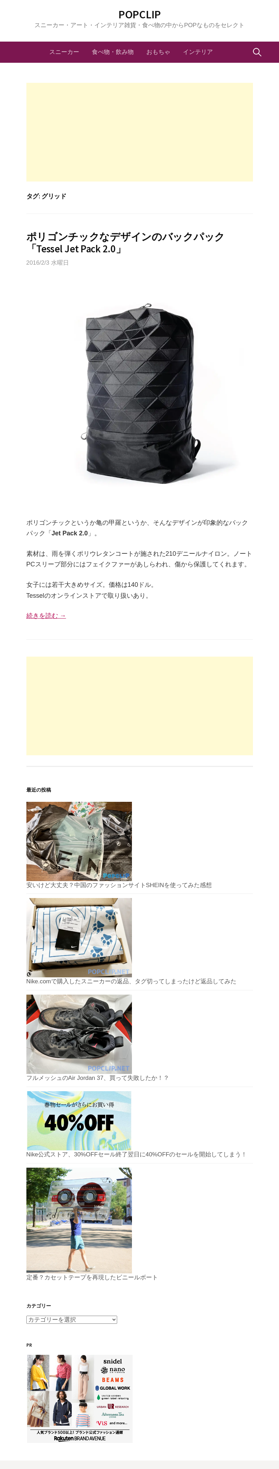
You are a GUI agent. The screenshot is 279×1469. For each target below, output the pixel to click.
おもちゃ (158, 52)
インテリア (198, 52)
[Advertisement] (139, 132)
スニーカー (64, 52)
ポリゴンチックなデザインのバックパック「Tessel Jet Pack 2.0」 (125, 243)
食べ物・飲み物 (113, 52)
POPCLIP (139, 14)
